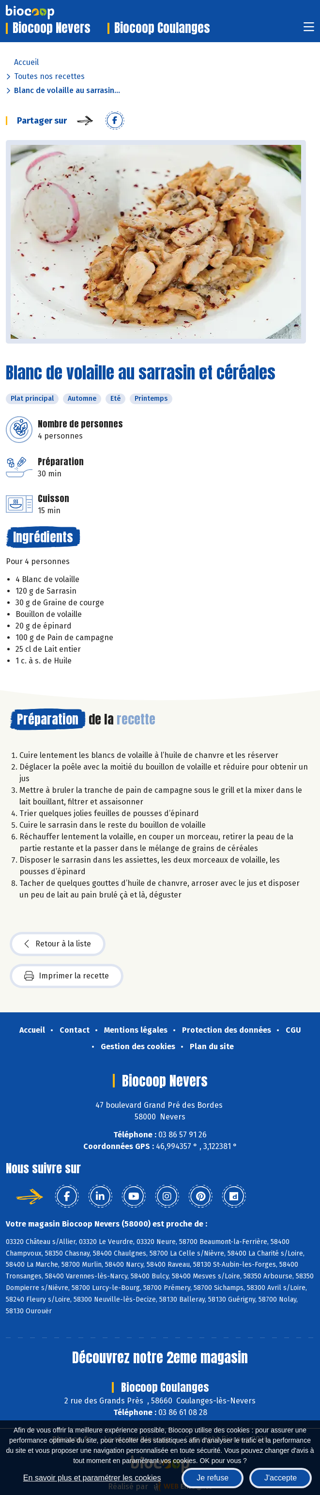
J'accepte (280, 1478)
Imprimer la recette (66, 976)
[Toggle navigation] (309, 30)
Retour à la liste (57, 944)
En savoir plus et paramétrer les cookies (92, 1478)
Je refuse (213, 1478)
